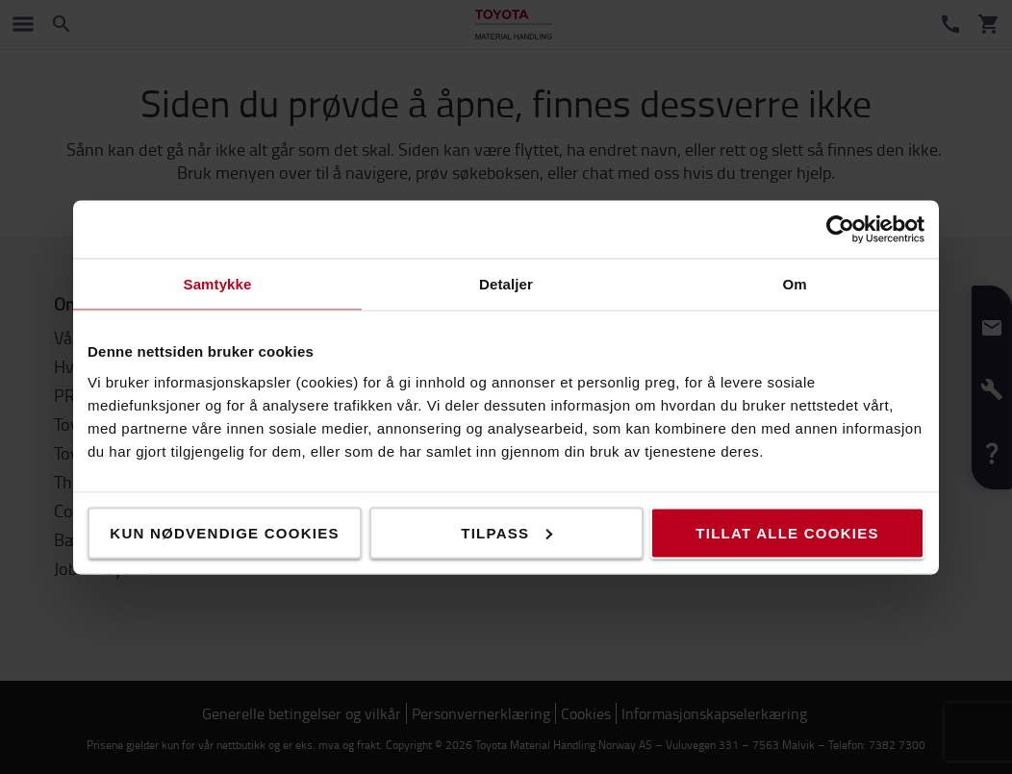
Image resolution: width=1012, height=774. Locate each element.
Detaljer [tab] (506, 283)
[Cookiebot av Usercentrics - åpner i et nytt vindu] (840, 228)
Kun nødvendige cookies (224, 532)
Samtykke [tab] (218, 283)
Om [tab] (794, 283)
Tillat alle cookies (787, 532)
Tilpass (506, 532)
